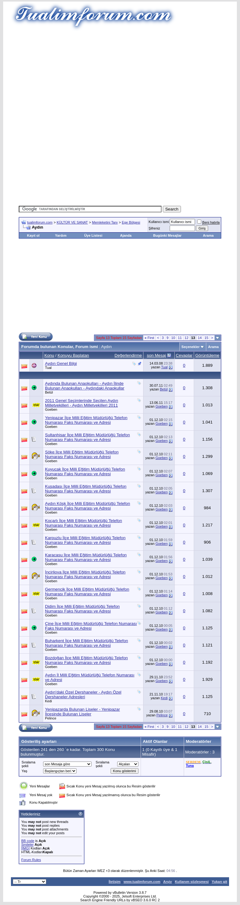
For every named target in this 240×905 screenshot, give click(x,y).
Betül (49, 392)
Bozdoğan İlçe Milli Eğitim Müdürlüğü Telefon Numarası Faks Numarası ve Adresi (86, 660)
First (149, 338)
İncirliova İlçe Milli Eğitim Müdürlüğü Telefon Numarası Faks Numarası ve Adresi (85, 574)
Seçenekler (191, 347)
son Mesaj (156, 355)
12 (186, 338)
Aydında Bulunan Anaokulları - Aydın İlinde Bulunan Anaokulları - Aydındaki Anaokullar (84, 385)
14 (200, 338)
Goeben (51, 409)
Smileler (27, 844)
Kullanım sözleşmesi (192, 881)
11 (180, 338)
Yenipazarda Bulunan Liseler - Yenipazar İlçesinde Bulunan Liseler (82, 711)
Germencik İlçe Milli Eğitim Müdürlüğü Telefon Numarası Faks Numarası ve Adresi (87, 591)
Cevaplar (184, 355)
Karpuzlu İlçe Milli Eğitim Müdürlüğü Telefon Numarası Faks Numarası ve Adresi (85, 540)
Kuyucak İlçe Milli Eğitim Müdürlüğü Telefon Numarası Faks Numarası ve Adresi (85, 471)
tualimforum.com (39, 222)
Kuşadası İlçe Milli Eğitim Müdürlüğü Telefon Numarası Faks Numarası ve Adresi (86, 488)
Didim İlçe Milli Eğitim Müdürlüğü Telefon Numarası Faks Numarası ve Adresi (82, 608)
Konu (49, 355)
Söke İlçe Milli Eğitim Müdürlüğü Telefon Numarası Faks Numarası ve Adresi (81, 454)
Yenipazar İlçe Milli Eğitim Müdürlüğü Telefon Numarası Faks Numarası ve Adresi (86, 420)
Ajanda (126, 235)
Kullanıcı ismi (159, 222)
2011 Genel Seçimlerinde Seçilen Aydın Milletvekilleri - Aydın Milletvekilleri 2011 (81, 403)
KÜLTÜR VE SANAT (72, 222)
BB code (27, 841)
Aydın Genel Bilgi (61, 363)
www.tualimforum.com (141, 881)
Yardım (61, 235)
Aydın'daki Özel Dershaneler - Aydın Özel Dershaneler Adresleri (83, 694)
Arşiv (167, 881)
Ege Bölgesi (131, 222)
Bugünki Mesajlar (167, 235)
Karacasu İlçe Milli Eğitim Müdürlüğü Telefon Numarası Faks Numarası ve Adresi (86, 557)
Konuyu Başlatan (73, 355)
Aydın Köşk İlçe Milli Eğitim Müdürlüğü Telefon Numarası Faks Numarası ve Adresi (87, 506)
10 (173, 338)
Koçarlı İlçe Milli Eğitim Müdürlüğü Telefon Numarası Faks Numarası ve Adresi (83, 523)
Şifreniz (154, 228)
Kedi (48, 701)
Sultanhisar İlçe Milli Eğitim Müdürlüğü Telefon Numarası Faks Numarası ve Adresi (87, 437)
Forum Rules (31, 860)
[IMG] (25, 848)
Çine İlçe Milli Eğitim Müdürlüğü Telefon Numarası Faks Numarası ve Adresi (91, 626)
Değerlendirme (128, 355)
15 (206, 338)
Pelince (50, 718)
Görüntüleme (207, 355)
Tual (48, 368)
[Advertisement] (129, 75)
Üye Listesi (93, 235)
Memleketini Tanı (105, 222)
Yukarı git (219, 881)
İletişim (115, 881)
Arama (208, 235)
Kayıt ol (33, 235)
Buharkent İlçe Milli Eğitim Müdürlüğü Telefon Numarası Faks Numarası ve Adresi (86, 643)
